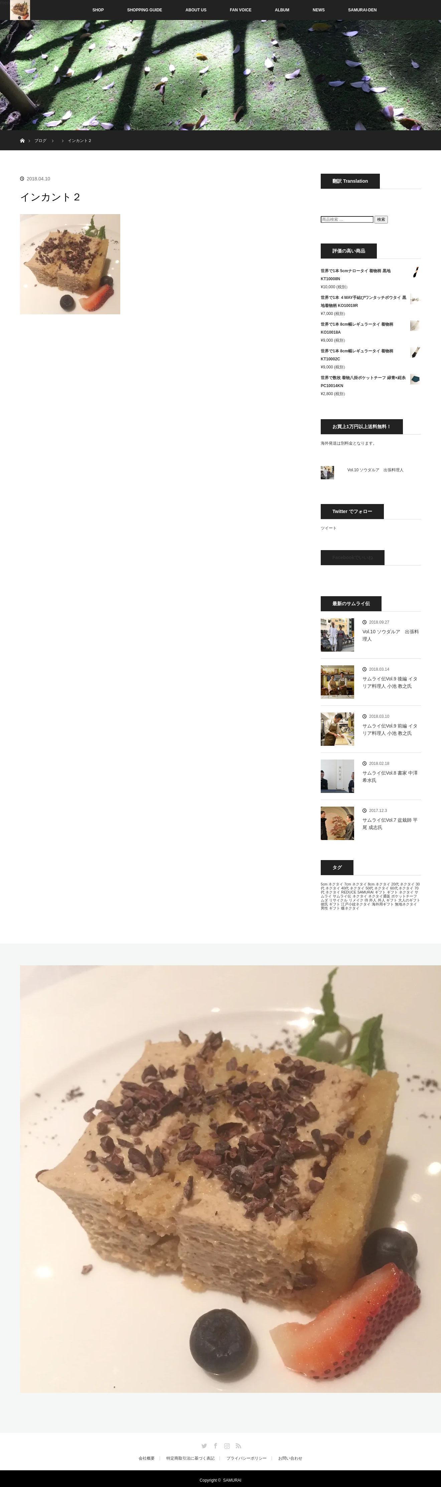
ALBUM (282, 10)
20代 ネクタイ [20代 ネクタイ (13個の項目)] (403, 884)
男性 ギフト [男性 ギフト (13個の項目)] (330, 908)
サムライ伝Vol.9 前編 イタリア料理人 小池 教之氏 (390, 729)
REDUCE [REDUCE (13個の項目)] (348, 892)
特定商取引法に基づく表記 (190, 1458)
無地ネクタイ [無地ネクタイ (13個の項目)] (406, 904)
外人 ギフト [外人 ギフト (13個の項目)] (387, 900)
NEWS (319, 10)
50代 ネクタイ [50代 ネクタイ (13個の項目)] (377, 888)
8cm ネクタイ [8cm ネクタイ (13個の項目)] (379, 884)
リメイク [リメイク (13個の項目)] (356, 900)
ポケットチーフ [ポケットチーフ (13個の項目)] (404, 896)
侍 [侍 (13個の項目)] (366, 900)
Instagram (226, 1445)
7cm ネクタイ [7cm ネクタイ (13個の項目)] (355, 884)
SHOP (84, 10)
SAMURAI (232, 1480)
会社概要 (147, 1458)
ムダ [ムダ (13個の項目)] (324, 900)
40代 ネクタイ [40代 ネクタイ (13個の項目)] (352, 888)
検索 (381, 219)
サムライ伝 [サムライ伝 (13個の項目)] (342, 896)
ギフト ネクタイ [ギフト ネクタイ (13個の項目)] (400, 892)
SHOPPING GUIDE (144, 10)
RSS (238, 1445)
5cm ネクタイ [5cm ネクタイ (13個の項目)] (332, 884)
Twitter (203, 1445)
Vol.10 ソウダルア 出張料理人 (375, 470)
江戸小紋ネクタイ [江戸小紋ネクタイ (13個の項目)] (356, 904)
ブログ (40, 140)
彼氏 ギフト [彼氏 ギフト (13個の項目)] (330, 904)
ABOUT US (195, 10)
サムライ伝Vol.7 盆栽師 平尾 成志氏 (390, 823)
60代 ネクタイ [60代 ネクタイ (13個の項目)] (402, 888)
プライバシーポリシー (247, 1458)
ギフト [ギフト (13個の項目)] (380, 892)
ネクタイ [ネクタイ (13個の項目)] (359, 896)
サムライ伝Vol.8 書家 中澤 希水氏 (390, 776)
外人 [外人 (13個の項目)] (373, 900)
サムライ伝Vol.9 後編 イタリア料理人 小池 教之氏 (390, 682)
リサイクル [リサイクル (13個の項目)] (338, 900)
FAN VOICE (241, 10)
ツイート (329, 528)
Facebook (215, 1445)
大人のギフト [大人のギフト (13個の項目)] (409, 900)
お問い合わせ (290, 1458)
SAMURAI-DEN (362, 10)
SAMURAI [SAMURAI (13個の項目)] (365, 892)
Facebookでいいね (352, 557)
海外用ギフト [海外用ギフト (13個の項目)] (383, 904)
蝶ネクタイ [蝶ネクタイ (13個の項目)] (350, 908)
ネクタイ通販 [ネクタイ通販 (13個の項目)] (379, 896)
